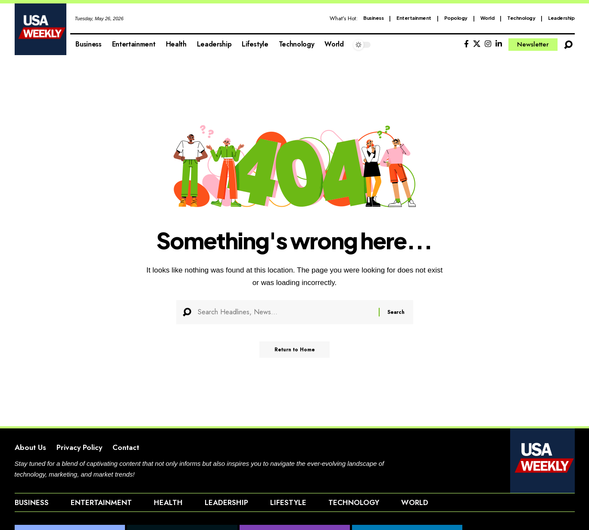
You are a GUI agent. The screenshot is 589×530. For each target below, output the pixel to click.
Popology (455, 18)
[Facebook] (466, 44)
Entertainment (413, 18)
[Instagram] (488, 44)
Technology (521, 18)
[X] (477, 44)
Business (373, 18)
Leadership (561, 18)
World (487, 18)
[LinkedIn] (498, 44)
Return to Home (294, 352)
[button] (568, 44)
